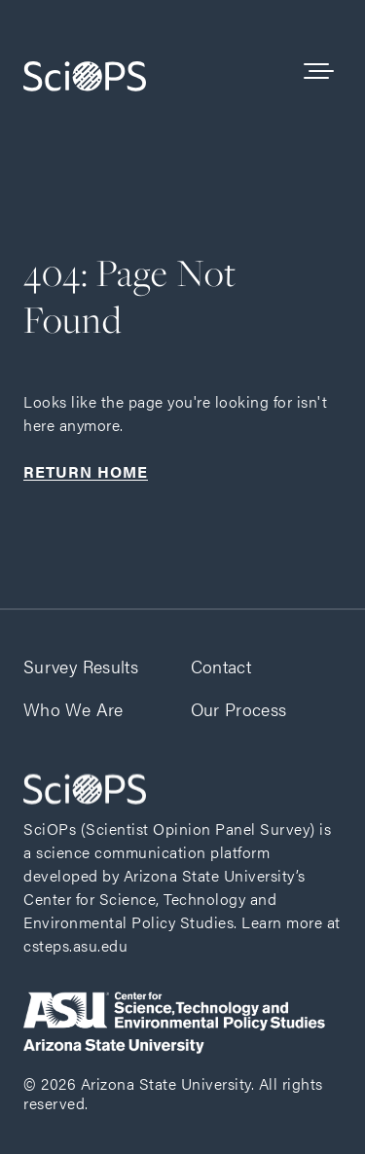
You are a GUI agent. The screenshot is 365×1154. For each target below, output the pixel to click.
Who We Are (73, 709)
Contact (221, 666)
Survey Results (80, 666)
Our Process (239, 709)
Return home (85, 471)
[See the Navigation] (318, 72)
